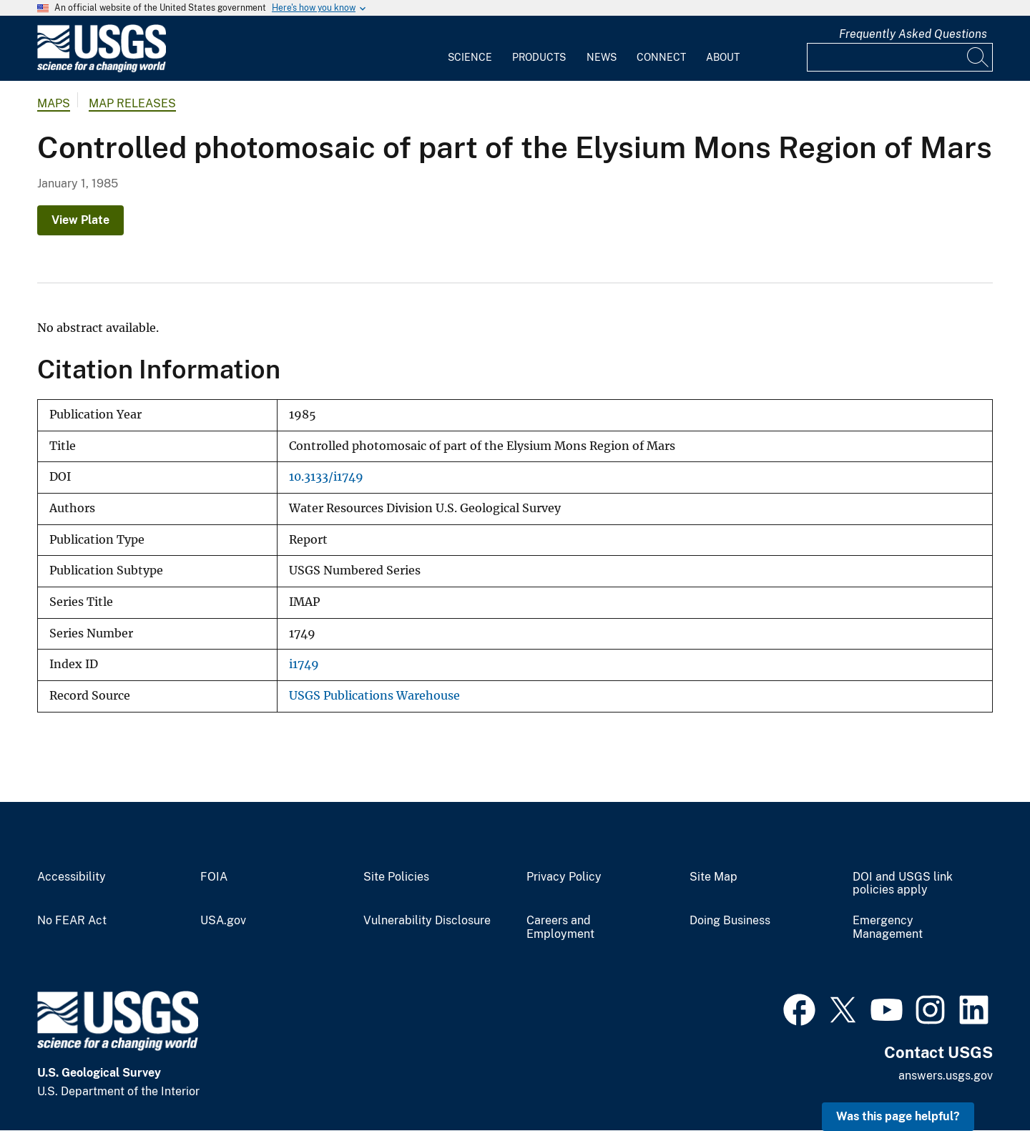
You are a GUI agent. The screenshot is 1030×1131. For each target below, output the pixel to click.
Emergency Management (888, 927)
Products (539, 57)
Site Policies (396, 877)
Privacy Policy (564, 877)
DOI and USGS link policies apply (903, 884)
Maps (53, 103)
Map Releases (132, 103)
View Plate (80, 220)
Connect (661, 57)
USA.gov (223, 920)
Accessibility (71, 877)
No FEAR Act (72, 920)
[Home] (101, 69)
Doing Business (730, 920)
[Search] (978, 57)
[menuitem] (470, 48)
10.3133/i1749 (326, 477)
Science (470, 57)
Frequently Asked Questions (913, 34)
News (602, 57)
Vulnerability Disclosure (427, 920)
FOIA (213, 877)
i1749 (304, 664)
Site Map (713, 877)
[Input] (900, 57)
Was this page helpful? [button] (898, 1116)
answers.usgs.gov (945, 1075)
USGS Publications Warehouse (374, 695)
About (723, 57)
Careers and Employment (560, 927)
